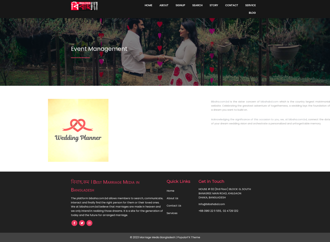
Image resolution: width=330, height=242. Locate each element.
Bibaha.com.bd (238, 101)
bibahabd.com (287, 101)
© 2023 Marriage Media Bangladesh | (153, 237)
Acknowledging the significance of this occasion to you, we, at (268, 119)
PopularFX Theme (188, 237)
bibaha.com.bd (316, 119)
